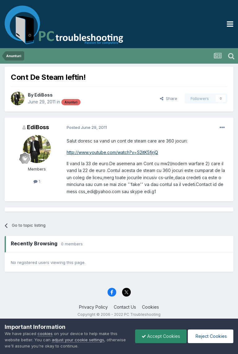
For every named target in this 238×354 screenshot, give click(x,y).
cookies (45, 333)
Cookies (150, 307)
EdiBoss (43, 95)
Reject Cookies (210, 336)
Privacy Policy (93, 307)
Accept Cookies (161, 336)
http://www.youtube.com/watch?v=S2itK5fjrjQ (112, 152)
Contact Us (125, 307)
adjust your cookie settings (78, 339)
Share (168, 98)
